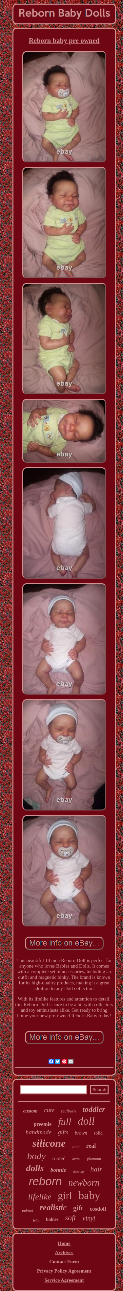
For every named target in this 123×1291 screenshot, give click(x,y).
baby (89, 1195)
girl (65, 1195)
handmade (38, 1132)
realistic (53, 1207)
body (36, 1156)
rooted (59, 1158)
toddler (93, 1109)
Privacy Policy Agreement (64, 1271)
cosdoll (98, 1209)
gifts (63, 1132)
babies (52, 1219)
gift (78, 1208)
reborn (45, 1181)
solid (98, 1133)
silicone (49, 1143)
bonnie (58, 1170)
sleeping (78, 1171)
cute (49, 1110)
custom (30, 1110)
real (91, 1145)
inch (75, 1146)
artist (76, 1159)
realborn (68, 1111)
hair (96, 1169)
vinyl (89, 1218)
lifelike (39, 1196)
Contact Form (64, 1261)
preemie (42, 1124)
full (64, 1121)
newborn (84, 1183)
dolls (35, 1168)
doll (86, 1121)
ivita (36, 1220)
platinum (94, 1159)
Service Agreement (64, 1280)
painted (27, 1210)
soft (70, 1218)
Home (64, 1243)
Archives (64, 1252)
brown (81, 1133)
